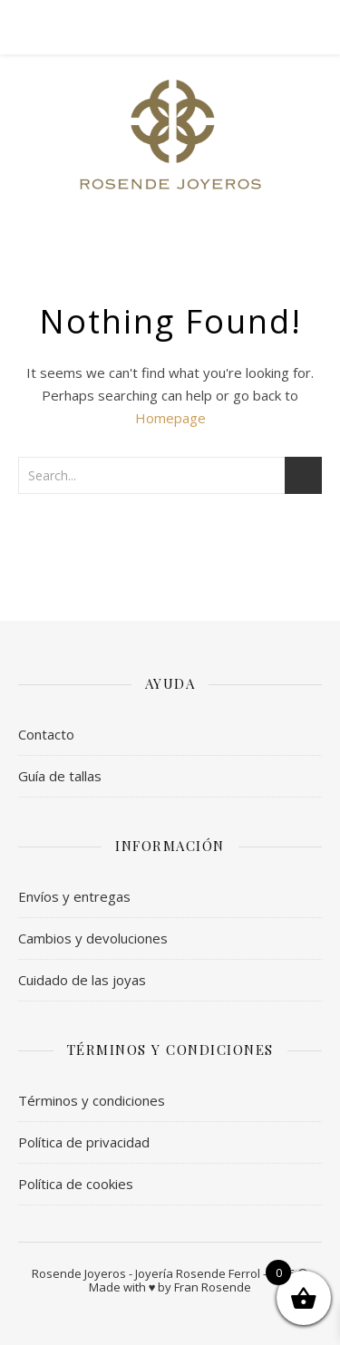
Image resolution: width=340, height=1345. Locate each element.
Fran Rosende (212, 1287)
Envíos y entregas (74, 896)
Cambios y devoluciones (93, 938)
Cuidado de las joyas (82, 980)
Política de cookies (75, 1184)
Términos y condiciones (91, 1100)
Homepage (170, 418)
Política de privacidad (84, 1142)
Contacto (46, 734)
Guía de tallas (60, 776)
